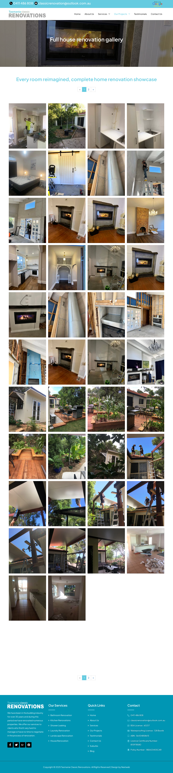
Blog (92, 751)
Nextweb (125, 767)
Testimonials (140, 14)
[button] (104, 14)
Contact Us (156, 14)
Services (104, 14)
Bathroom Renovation (61, 715)
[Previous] (79, 89)
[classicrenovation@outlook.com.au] (62, 3)
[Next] (93, 89)
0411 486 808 (137, 715)
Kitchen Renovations (60, 720)
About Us (89, 14)
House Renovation (59, 740)
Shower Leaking (58, 725)
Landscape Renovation (61, 735)
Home (77, 14)
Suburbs (94, 746)
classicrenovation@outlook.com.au (148, 720)
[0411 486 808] (21, 3)
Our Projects (122, 14)
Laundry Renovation (60, 730)
